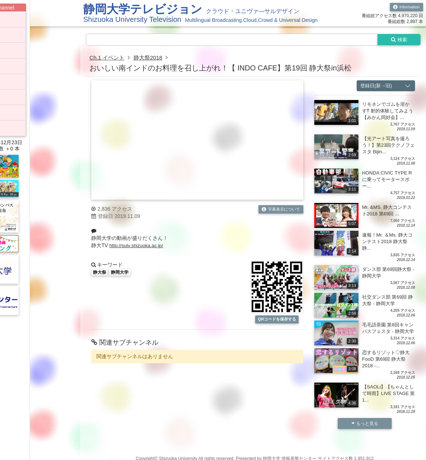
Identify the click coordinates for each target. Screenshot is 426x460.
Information (405, 7)
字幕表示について (279, 210)
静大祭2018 (151, 58)
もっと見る (364, 431)
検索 (397, 40)
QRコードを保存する (277, 319)
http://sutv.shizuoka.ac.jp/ (138, 246)
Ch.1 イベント (108, 58)
